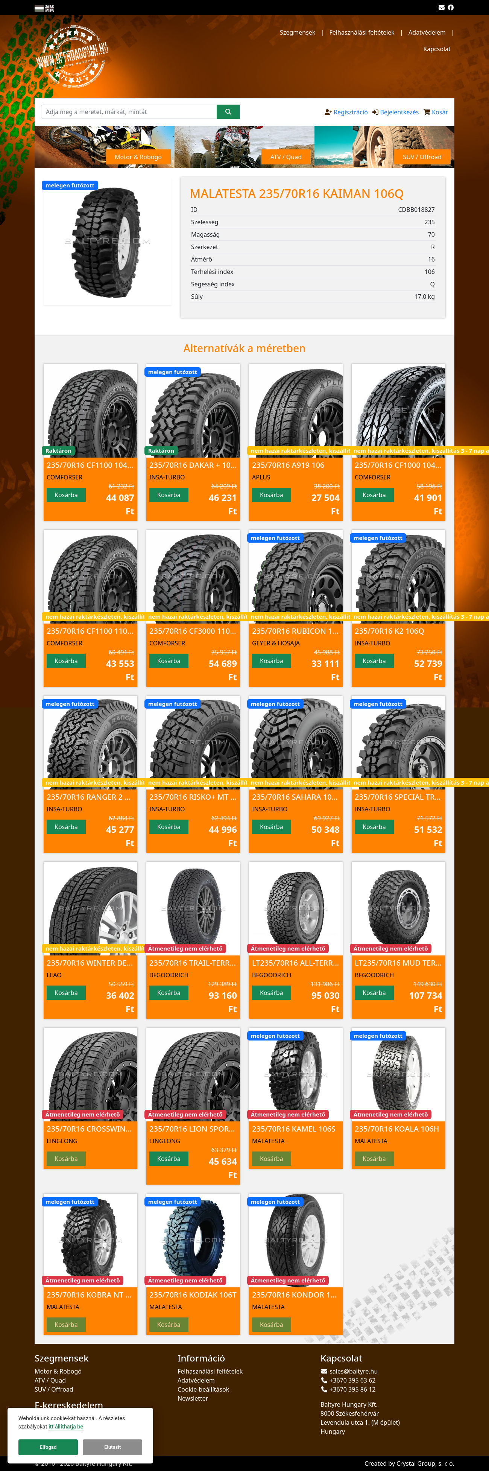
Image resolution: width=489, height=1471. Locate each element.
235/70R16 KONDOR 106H (298, 1295)
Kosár (440, 112)
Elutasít (112, 1447)
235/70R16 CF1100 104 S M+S (98, 465)
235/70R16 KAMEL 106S (294, 1129)
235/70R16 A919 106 (288, 465)
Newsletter (193, 1398)
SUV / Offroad (54, 1389)
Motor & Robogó (58, 1371)
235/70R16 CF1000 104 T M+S (407, 465)
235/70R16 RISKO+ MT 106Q (199, 797)
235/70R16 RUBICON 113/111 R (307, 631)
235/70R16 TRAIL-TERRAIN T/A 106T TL (217, 963)
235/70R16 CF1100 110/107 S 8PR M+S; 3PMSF (128, 631)
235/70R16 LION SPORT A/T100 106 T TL (220, 1129)
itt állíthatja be (66, 1427)
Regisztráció (351, 112)
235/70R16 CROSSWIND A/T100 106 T (113, 1129)
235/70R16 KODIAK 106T (193, 1295)
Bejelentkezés (399, 112)
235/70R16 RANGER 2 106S (94, 797)
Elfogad (48, 1447)
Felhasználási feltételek (362, 32)
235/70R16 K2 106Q (389, 631)
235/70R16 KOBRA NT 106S (95, 1295)
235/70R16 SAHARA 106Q (297, 797)
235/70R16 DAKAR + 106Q (195, 465)
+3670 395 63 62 (352, 1380)
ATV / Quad (50, 1380)
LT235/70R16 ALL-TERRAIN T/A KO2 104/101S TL (337, 963)
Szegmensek (297, 32)
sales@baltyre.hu (354, 1371)
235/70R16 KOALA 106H (397, 1129)
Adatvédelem (427, 32)
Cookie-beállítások (203, 1389)
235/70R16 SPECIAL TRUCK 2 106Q (416, 797)
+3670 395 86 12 (352, 1389)
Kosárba (66, 495)
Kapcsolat (437, 49)
